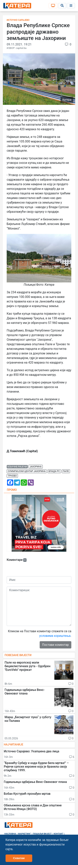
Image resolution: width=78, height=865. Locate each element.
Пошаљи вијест (42, 834)
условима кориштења (55, 636)
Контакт (59, 834)
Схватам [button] (19, 858)
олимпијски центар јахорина (27, 471)
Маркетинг (24, 834)
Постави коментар (55, 645)
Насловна (10, 834)
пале (66, 471)
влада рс (54, 471)
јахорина (36, 466)
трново (12, 476)
